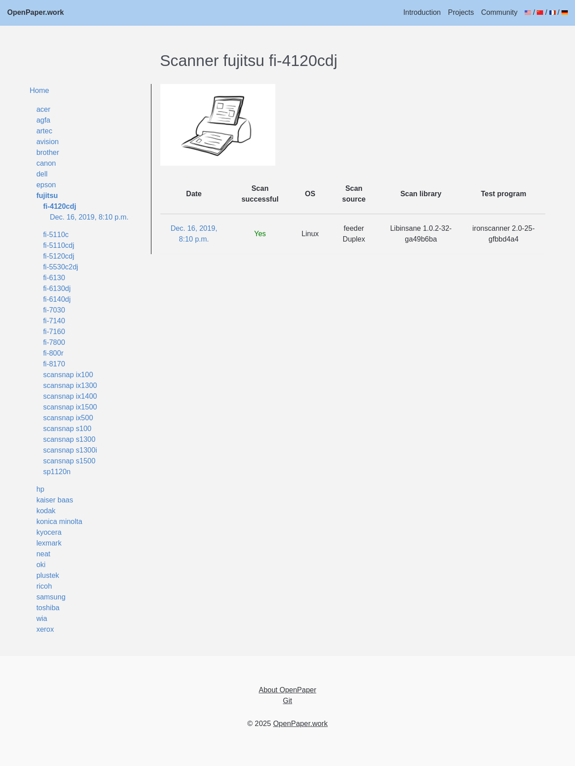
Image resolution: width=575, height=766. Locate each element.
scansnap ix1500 (70, 407)
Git (287, 700)
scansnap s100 (67, 428)
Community (499, 12)
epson (46, 185)
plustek (47, 575)
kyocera (49, 532)
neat (43, 554)
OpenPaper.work (35, 12)
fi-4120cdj (59, 206)
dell (42, 174)
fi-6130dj (57, 288)
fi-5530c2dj (60, 267)
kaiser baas (54, 500)
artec (44, 131)
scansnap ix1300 (70, 385)
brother (47, 152)
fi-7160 (54, 331)
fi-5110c (56, 234)
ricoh (44, 586)
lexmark (49, 543)
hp (40, 489)
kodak (46, 511)
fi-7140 (54, 321)
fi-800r (53, 353)
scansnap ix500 (68, 418)
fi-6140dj (57, 299)
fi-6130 (54, 278)
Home (39, 90)
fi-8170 (54, 364)
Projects (461, 12)
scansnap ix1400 (70, 396)
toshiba (48, 608)
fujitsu (47, 195)
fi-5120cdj (58, 256)
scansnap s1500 (69, 461)
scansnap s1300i (70, 450)
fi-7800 (54, 342)
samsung (51, 597)
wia (41, 618)
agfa (43, 120)
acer (43, 109)
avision (47, 141)
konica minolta (59, 521)
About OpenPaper (287, 690)
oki (40, 564)
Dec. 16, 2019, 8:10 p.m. (89, 217)
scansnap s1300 (69, 439)
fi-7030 (54, 310)
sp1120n (57, 471)
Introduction (422, 12)
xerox (45, 629)
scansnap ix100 (68, 375)
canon (46, 163)
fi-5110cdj (58, 245)
